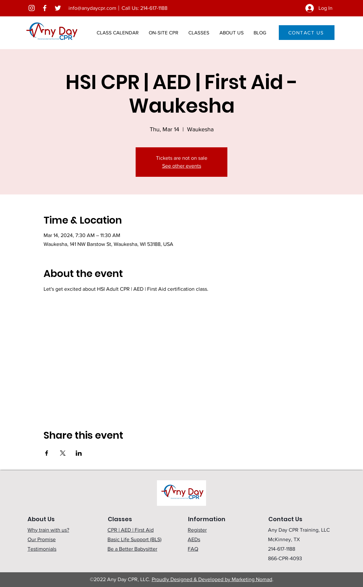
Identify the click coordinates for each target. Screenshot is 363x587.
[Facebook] (45, 8)
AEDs (194, 539)
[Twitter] (58, 8)
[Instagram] (32, 8)
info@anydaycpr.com (92, 8)
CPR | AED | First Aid (130, 530)
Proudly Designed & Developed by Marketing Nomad (212, 579)
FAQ (193, 549)
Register (197, 530)
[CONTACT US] (306, 32)
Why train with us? (48, 530)
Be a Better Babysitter (132, 549)
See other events (181, 166)
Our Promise (42, 539)
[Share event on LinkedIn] (79, 453)
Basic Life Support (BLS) (134, 539)
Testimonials (42, 549)
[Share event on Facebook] (47, 453)
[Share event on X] (63, 453)
